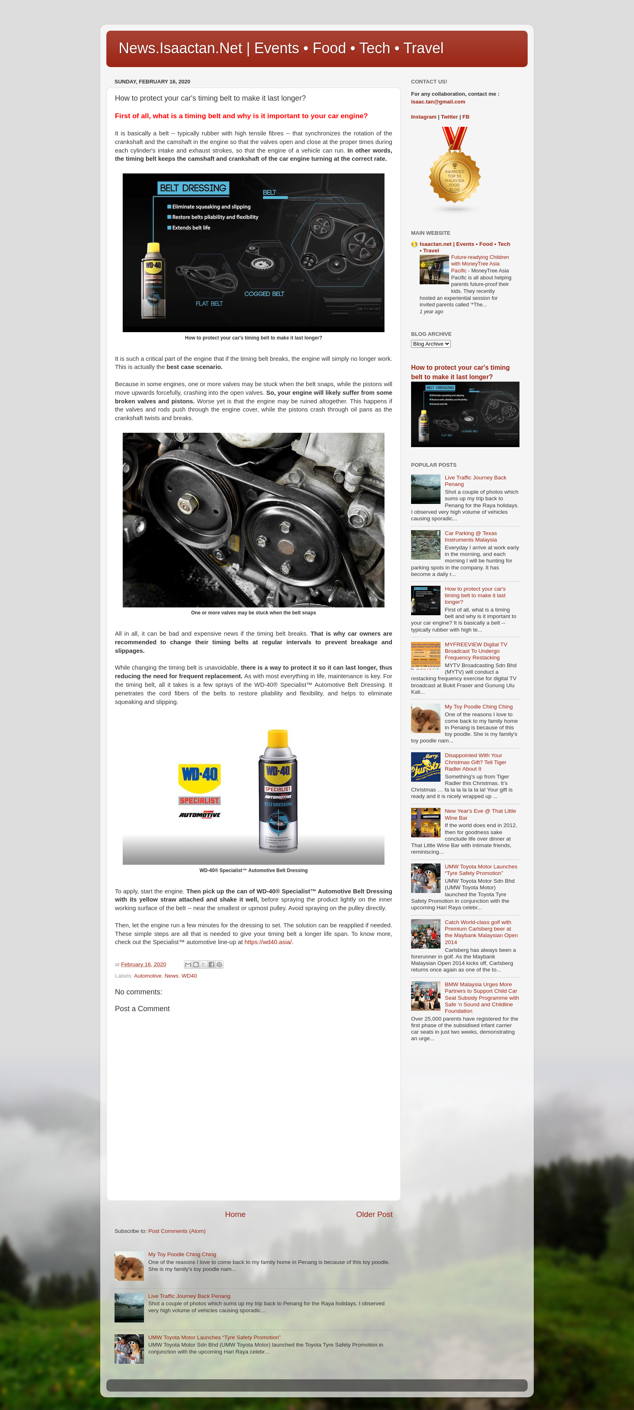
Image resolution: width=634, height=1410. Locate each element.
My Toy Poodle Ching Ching (182, 1254)
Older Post (374, 1214)
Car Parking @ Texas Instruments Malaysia (471, 536)
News (172, 976)
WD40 (189, 976)
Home (235, 1214)
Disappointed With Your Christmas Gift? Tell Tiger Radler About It (475, 761)
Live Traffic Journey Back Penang (189, 1296)
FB (466, 117)
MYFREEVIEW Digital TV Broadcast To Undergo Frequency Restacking (476, 651)
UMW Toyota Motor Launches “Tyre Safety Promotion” (214, 1337)
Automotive (148, 976)
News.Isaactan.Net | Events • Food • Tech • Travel (281, 48)
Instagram (423, 117)
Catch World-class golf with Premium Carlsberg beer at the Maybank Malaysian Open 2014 (481, 932)
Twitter (449, 117)
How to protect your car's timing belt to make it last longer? (475, 595)
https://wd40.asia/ (268, 942)
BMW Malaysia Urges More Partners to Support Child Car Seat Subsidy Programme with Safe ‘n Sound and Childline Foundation (482, 997)
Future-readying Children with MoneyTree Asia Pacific (480, 264)
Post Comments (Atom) (177, 1231)
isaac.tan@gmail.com (438, 102)
